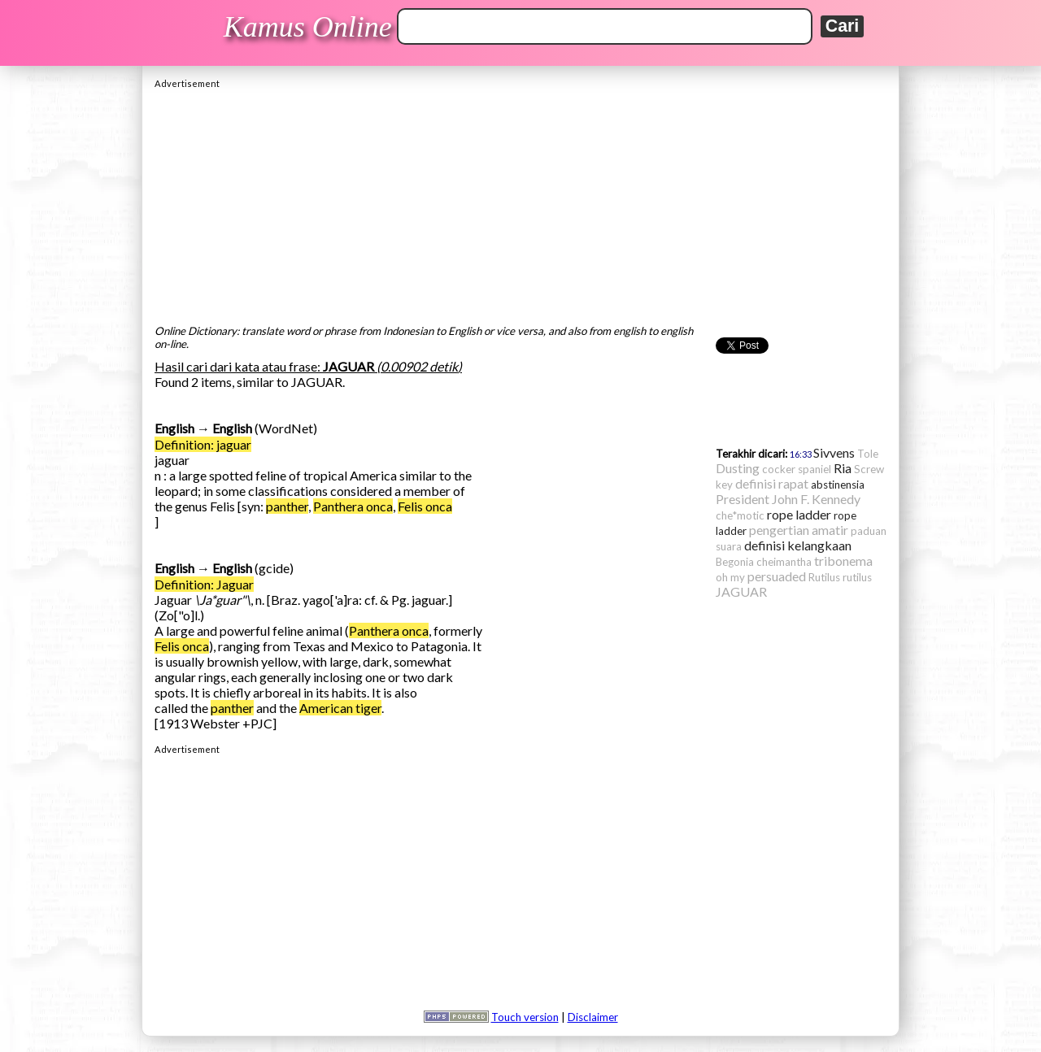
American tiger (340, 707)
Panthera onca (353, 506)
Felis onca (425, 506)
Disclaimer (593, 1017)
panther (287, 506)
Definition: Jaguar (204, 584)
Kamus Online (308, 27)
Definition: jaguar (203, 444)
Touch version (525, 1017)
